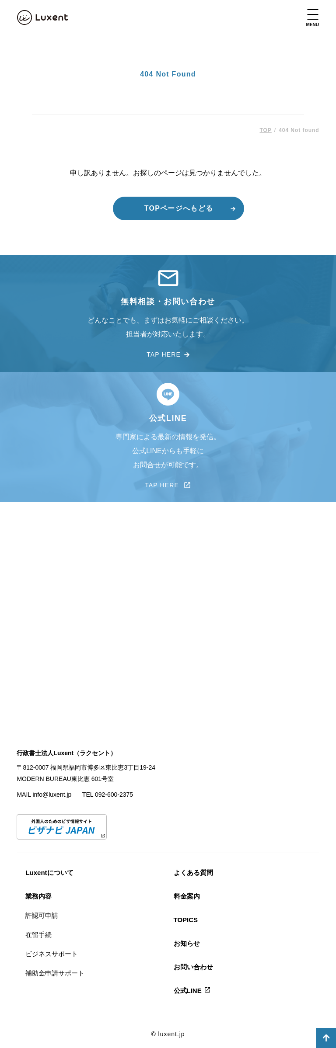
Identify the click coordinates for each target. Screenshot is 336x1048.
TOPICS (186, 919)
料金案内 (187, 896)
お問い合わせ (193, 967)
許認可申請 (41, 915)
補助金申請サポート (54, 973)
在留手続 (38, 934)
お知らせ (187, 943)
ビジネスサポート (51, 954)
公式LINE (188, 990)
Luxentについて (49, 872)
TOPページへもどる (178, 208)
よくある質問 (193, 872)
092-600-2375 (114, 794)
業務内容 (38, 896)
